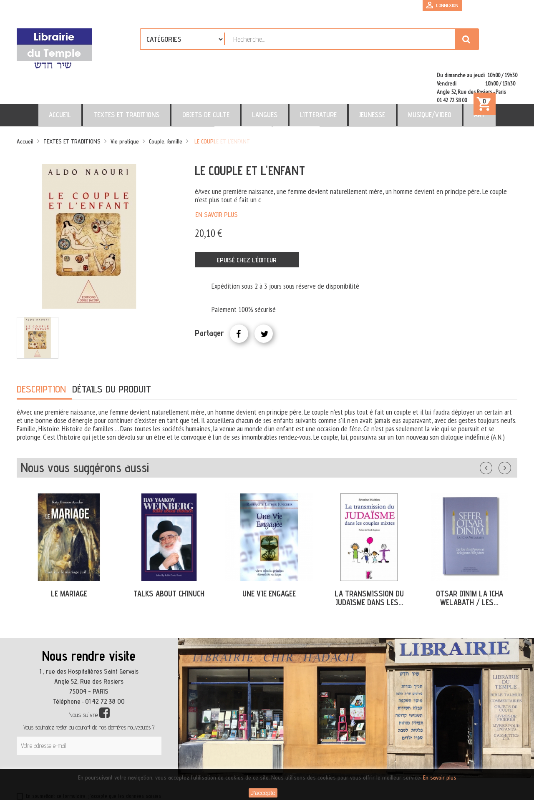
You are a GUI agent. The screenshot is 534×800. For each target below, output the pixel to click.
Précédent (494, 430)
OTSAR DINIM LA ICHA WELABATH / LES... (469, 562)
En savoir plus (216, 179)
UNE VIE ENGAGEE (269, 557)
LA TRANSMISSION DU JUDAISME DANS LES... (369, 562)
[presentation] (96, 739)
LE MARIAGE (69, 557)
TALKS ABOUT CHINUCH (169, 557)
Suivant (510, 430)
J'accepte (263, 793)
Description (41, 353)
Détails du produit (111, 353)
